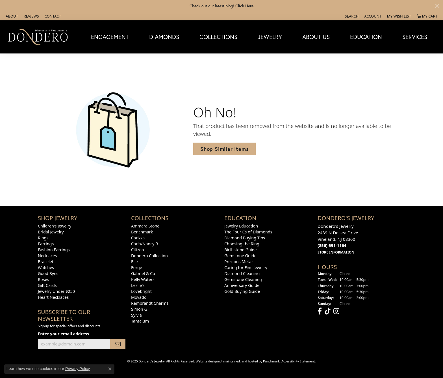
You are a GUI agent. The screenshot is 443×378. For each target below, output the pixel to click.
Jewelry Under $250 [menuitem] (56, 291)
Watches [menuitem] (46, 267)
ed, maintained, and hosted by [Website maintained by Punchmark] (240, 361)
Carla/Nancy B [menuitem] (144, 243)
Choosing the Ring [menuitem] (241, 243)
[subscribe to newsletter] (117, 344)
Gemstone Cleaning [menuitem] (243, 279)
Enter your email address (63, 333)
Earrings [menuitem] (46, 243)
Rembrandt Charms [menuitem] (149, 303)
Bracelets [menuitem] (46, 261)
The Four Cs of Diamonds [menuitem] (248, 232)
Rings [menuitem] (43, 237)
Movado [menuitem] (138, 297)
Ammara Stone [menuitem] (145, 226)
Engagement (110, 37)
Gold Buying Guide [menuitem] (242, 291)
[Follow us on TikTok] (328, 311)
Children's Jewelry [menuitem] (54, 226)
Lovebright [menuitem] (141, 291)
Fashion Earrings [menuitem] (54, 249)
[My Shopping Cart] (427, 16)
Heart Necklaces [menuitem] (53, 297)
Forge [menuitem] (136, 267)
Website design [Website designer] (207, 361)
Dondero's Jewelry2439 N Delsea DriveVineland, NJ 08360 (338, 239)
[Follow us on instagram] (336, 311)
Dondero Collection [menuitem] (149, 255)
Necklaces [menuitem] (47, 255)
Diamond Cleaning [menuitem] (242, 273)
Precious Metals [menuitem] (239, 261)
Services (414, 37)
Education (366, 37)
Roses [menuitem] (43, 279)
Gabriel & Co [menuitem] (143, 273)
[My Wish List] (399, 16)
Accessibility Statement (298, 361)
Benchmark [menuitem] (142, 232)
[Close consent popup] (110, 369)
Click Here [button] (244, 5)
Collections (218, 37)
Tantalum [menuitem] (140, 321)
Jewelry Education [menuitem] (241, 226)
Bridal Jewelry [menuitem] (51, 232)
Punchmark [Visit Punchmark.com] (271, 361)
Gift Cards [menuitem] (47, 285)
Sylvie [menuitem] (136, 315)
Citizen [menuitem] (137, 249)
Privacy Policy (77, 368)
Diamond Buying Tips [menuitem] (244, 237)
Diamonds (164, 37)
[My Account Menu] (372, 16)
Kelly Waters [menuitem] (143, 279)
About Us (316, 37)
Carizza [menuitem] (138, 237)
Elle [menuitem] (134, 261)
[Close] (437, 6)
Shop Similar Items (224, 148)
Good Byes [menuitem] (48, 273)
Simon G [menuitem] (139, 309)
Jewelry (270, 37)
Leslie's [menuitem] (138, 285)
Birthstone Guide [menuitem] (240, 249)
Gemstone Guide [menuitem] (240, 255)
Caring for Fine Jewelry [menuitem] (245, 267)
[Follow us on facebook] (320, 311)
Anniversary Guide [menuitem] (241, 285)
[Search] (352, 16)
